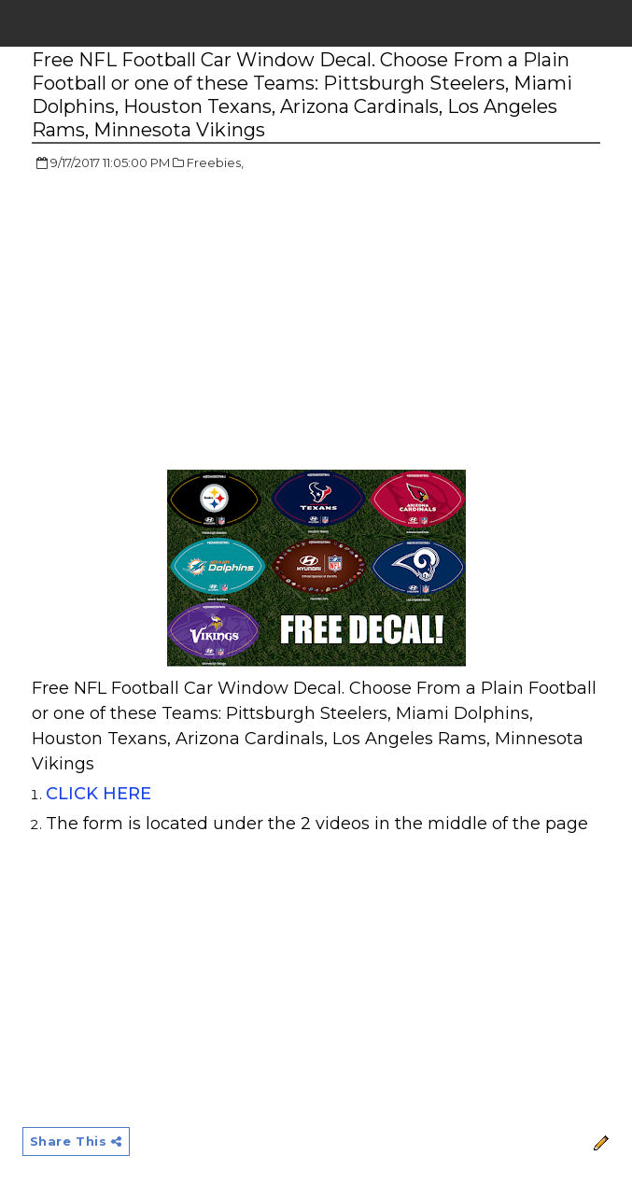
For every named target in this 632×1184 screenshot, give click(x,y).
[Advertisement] (188, 322)
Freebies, (215, 162)
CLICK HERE (101, 793)
